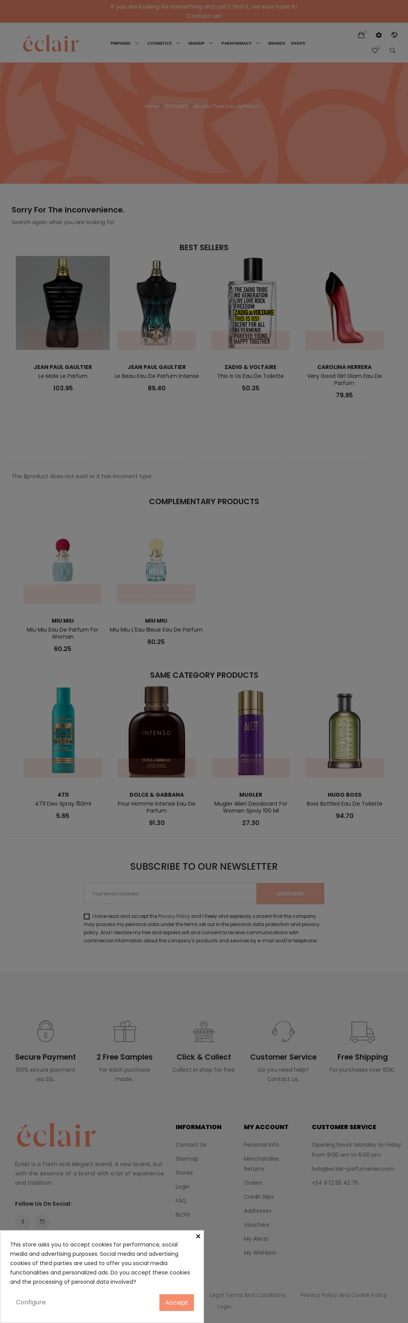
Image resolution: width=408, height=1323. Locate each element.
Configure (31, 1302)
